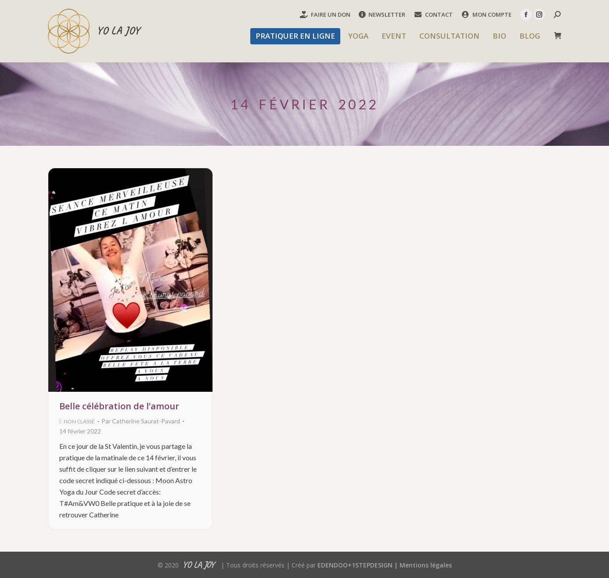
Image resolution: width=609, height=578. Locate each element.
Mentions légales (426, 565)
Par (140, 421)
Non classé (79, 421)
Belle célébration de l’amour (119, 406)
